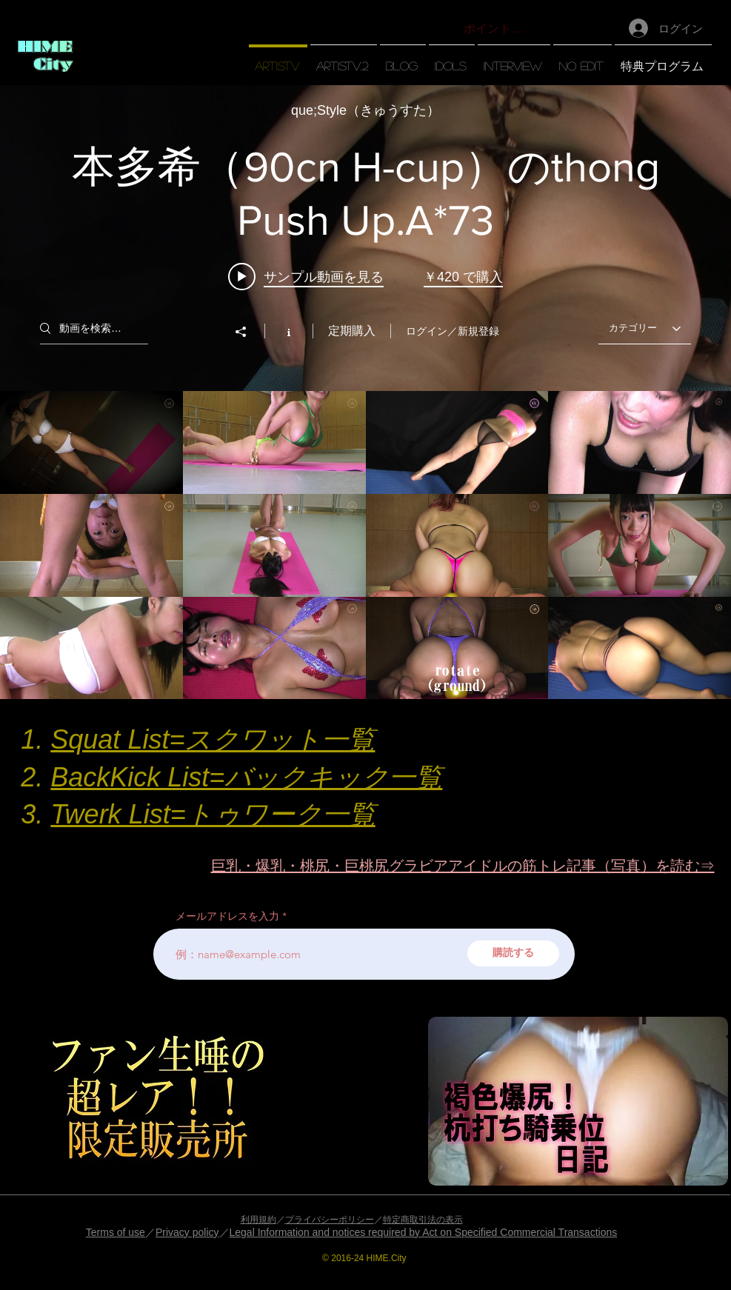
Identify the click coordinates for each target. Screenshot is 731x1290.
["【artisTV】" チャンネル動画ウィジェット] (365, 392)
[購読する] (513, 953)
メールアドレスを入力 (227, 916)
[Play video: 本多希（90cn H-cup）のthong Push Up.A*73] (306, 276)
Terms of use (115, 1232)
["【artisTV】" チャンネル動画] (365, 545)
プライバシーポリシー (329, 1219)
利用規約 (258, 1219)
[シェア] (248, 331)
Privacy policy (187, 1232)
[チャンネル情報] (288, 331)
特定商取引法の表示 (423, 1219)
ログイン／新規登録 (452, 331)
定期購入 (351, 330)
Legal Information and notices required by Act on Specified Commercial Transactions (424, 1232)
